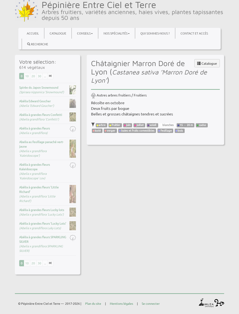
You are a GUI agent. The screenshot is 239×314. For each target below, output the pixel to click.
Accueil (33, 33)
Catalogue (58, 33)
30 (39, 76)
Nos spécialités (117, 33)
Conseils (85, 33)
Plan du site (93, 303)
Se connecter (151, 303)
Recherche (37, 44)
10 (27, 76)
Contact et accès (194, 33)
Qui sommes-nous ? (155, 33)
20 (33, 76)
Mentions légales (121, 303)
